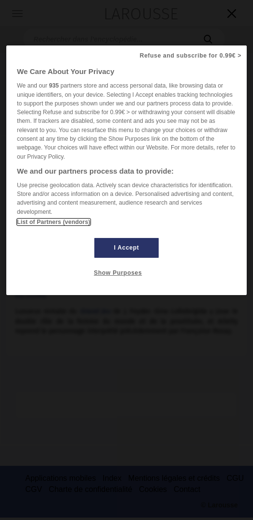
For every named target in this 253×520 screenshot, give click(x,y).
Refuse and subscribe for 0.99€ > (190, 55)
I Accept (126, 247)
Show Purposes (118, 272)
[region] (126, 170)
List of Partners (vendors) (53, 222)
